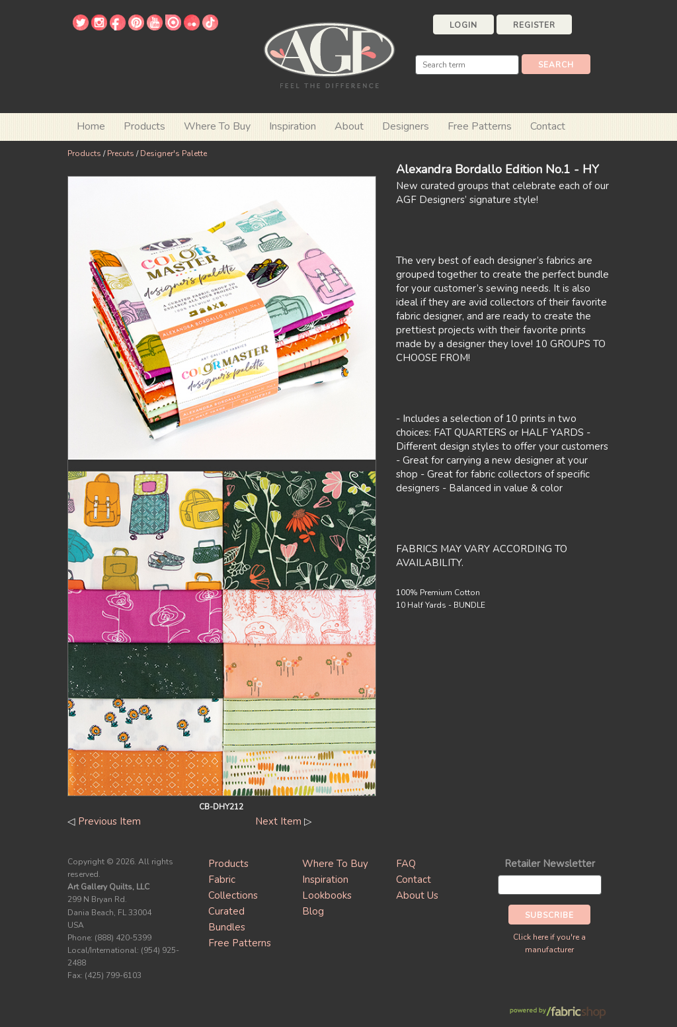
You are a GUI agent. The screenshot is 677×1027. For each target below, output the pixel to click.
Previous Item (109, 821)
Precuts (120, 153)
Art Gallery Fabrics (329, 54)
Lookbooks (327, 895)
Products (84, 153)
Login (463, 25)
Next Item (278, 821)
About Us (417, 895)
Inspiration (292, 126)
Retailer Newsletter (549, 863)
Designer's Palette (173, 153)
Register (534, 25)
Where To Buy (335, 863)
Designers (405, 126)
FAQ (406, 863)
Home (91, 126)
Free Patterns (480, 126)
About (349, 126)
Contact (547, 126)
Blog (313, 911)
